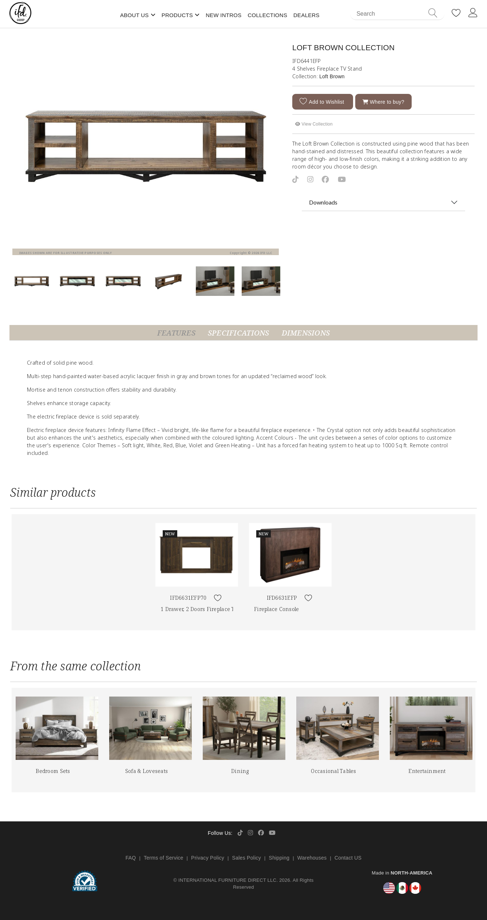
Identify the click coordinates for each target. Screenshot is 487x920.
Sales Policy (246, 858)
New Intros (223, 15)
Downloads (323, 202)
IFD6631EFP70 (188, 597)
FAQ (131, 858)
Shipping (279, 858)
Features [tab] (176, 333)
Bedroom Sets (53, 771)
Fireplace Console (276, 609)
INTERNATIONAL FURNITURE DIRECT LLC (227, 880)
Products (177, 15)
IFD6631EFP (282, 597)
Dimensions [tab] (306, 333)
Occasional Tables (333, 771)
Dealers (306, 15)
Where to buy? (383, 101)
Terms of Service (163, 858)
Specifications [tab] (238, 333)
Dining (240, 771)
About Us (134, 15)
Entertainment (427, 771)
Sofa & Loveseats (146, 771)
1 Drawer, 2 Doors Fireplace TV (199, 609)
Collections (267, 15)
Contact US (347, 858)
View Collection (314, 124)
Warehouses (312, 858)
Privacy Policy (207, 858)
